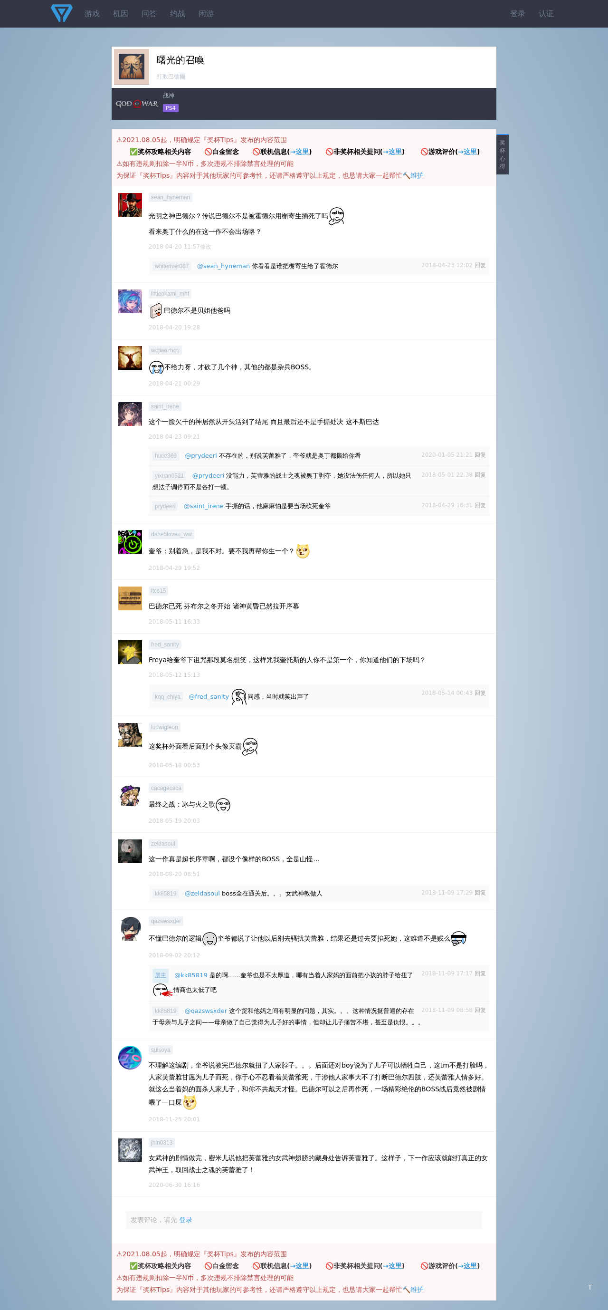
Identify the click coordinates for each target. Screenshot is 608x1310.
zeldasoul (163, 843)
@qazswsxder (206, 1010)
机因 (120, 13)
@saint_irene (204, 506)
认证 (546, 13)
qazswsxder (166, 921)
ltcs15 (158, 591)
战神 (168, 95)
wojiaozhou (165, 350)
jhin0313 (161, 1142)
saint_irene (165, 406)
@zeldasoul (202, 893)
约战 (177, 13)
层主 (160, 975)
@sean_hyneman (223, 266)
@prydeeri (201, 455)
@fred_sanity (209, 696)
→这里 (299, 151)
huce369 (166, 456)
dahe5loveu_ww (171, 534)
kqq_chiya (167, 697)
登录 (517, 13)
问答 (149, 13)
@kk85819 (190, 975)
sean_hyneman (170, 197)
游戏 (92, 13)
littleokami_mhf (170, 293)
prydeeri (165, 506)
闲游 (206, 13)
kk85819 (165, 893)
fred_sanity (165, 644)
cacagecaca (166, 788)
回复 (480, 265)
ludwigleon (164, 727)
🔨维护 (413, 175)
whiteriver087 (172, 266)
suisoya (161, 1050)
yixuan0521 (169, 475)
